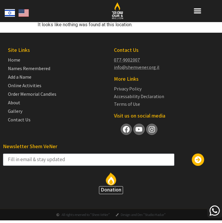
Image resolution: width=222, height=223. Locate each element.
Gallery (15, 111)
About (14, 103)
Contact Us (19, 120)
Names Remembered (29, 69)
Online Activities (24, 86)
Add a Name (19, 77)
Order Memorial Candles (32, 94)
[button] (197, 11)
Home (14, 60)
